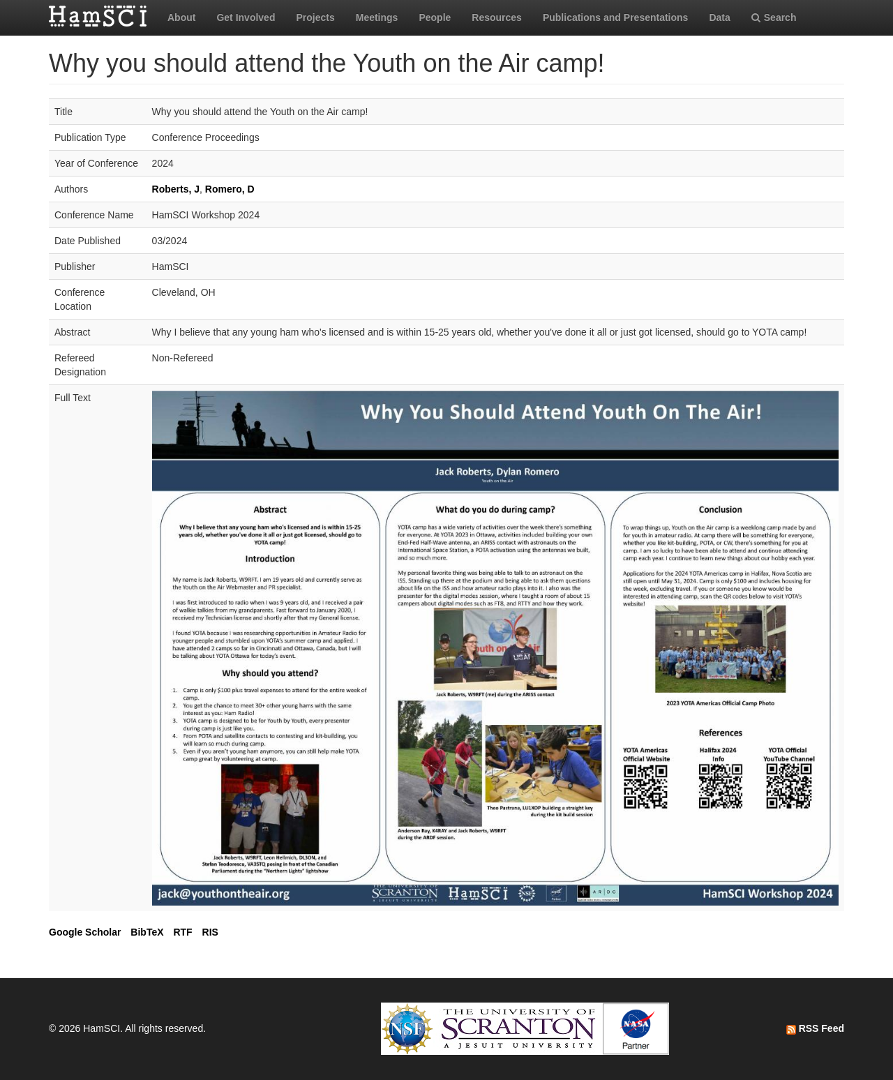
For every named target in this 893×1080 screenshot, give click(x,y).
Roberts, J (176, 189)
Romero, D (230, 189)
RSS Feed (815, 1028)
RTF (182, 932)
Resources (497, 17)
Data (719, 17)
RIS (210, 932)
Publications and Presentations (616, 17)
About (181, 17)
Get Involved (245, 17)
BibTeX (146, 932)
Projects (315, 17)
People (435, 17)
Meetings (377, 17)
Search (774, 17)
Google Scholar (85, 932)
